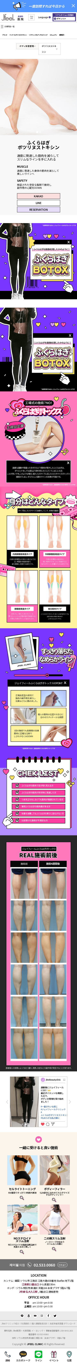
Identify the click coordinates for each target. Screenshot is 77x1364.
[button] (31, 17)
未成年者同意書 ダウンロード (63, 1323)
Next (70, 1102)
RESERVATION (38, 209)
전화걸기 (62, 1264)
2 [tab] (40, 132)
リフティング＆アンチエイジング (38, 35)
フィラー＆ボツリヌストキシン (17, 35)
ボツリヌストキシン (49, 48)
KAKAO (38, 196)
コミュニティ (53, 35)
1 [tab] (37, 132)
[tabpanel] (38, 97)
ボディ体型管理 (27, 46)
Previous (7, 1102)
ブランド (4, 35)
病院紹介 (61, 35)
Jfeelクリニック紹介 (10, 1323)
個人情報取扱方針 (39, 1323)
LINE (38, 203)
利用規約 (25, 1323)
